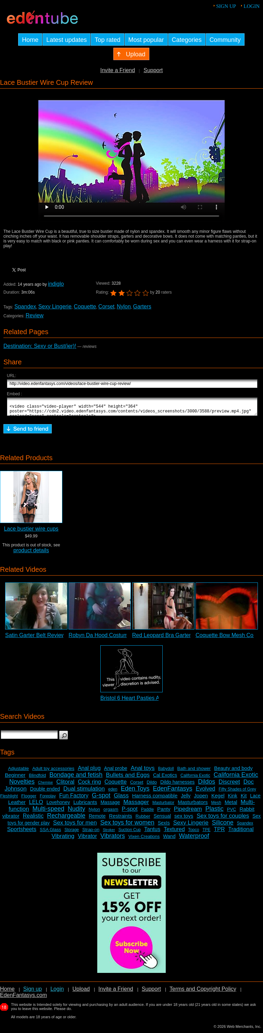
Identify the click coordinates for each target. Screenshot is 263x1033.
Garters (142, 306)
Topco (193, 832)
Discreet (229, 785)
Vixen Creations (144, 839)
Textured (174, 832)
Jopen (201, 799)
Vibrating (63, 839)
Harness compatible (155, 799)
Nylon (124, 306)
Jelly (185, 799)
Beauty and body (233, 771)
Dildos (206, 784)
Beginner (15, 778)
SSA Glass (50, 832)
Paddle (147, 812)
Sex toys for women (127, 825)
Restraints (120, 819)
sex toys (183, 819)
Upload (81, 992)
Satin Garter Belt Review (35, 638)
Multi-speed (48, 811)
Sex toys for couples (223, 819)
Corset (106, 306)
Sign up (226, 6)
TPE (206, 832)
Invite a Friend (117, 70)
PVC (231, 812)
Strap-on (90, 832)
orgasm (110, 812)
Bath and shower (194, 771)
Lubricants (85, 805)
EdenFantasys (172, 791)
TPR (219, 832)
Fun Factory (73, 799)
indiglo (56, 284)
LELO (36, 805)
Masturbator (163, 805)
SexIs (164, 826)
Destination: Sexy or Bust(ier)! (39, 346)
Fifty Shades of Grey (237, 792)
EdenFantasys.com (23, 998)
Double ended (45, 792)
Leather (17, 805)
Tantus (152, 832)
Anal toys (143, 771)
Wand (169, 839)
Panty (163, 812)
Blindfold (37, 778)
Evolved (205, 792)
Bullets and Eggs (128, 778)
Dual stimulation (84, 791)
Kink (232, 799)
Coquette (85, 306)
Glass (121, 798)
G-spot (101, 798)
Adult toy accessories (53, 771)
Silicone (223, 825)
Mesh (216, 805)
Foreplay (48, 799)
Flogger (28, 799)
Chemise (45, 785)
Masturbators (193, 805)
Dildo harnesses (177, 785)
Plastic (214, 811)
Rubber (143, 819)
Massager (136, 805)
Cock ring (89, 785)
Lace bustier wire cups (31, 532)
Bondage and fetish (75, 777)
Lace (255, 799)
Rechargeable (66, 818)
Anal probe (115, 771)
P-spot (129, 812)
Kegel (217, 799)
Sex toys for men (75, 825)
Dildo (152, 785)
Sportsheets (21, 832)
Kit (244, 799)
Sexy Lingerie (55, 306)
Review (34, 315)
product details (31, 553)
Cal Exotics (165, 778)
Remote (97, 819)
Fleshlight (9, 799)
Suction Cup (129, 832)
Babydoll (166, 771)
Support (153, 70)
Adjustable (18, 771)
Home (7, 992)
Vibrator (87, 839)
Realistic (33, 819)
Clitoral (65, 785)
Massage (110, 805)
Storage (71, 832)
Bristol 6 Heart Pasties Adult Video (142, 701)
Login (251, 6)
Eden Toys (135, 791)
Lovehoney (58, 805)
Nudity (76, 811)
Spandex (25, 306)
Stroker (109, 833)
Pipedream (188, 812)
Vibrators (112, 839)
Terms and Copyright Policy (203, 992)
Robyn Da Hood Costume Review (109, 638)
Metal (231, 805)
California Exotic (195, 778)
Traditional (241, 832)
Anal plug (89, 771)
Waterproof (194, 839)
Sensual (162, 819)
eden (112, 792)
